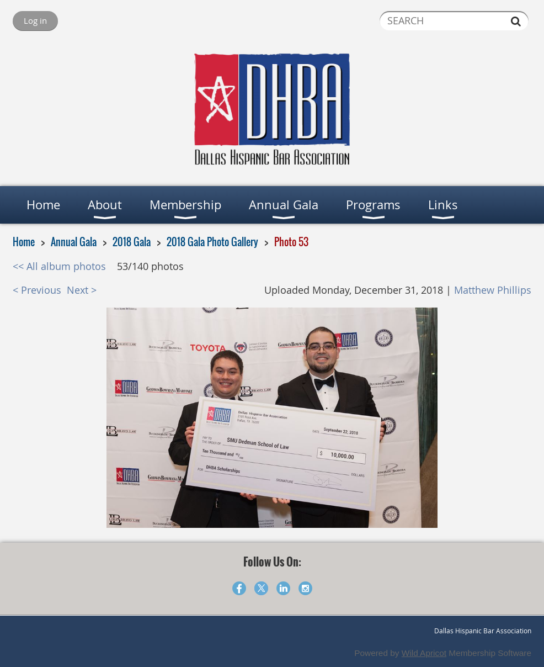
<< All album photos (59, 266)
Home (24, 242)
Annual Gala (74, 242)
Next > (82, 290)
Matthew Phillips (492, 290)
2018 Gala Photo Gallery (212, 242)
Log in (35, 20)
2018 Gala (132, 242)
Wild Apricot (424, 653)
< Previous (37, 290)
